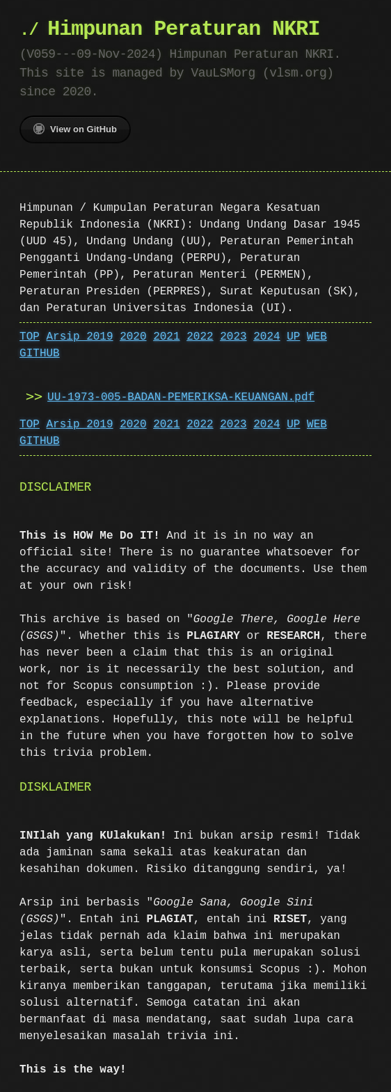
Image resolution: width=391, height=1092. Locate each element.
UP (293, 337)
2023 (233, 337)
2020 (133, 337)
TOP (29, 337)
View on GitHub (75, 128)
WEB (317, 337)
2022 (199, 337)
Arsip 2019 (80, 337)
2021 (166, 337)
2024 (266, 337)
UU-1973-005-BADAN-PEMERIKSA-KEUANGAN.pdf (180, 397)
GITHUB (39, 353)
